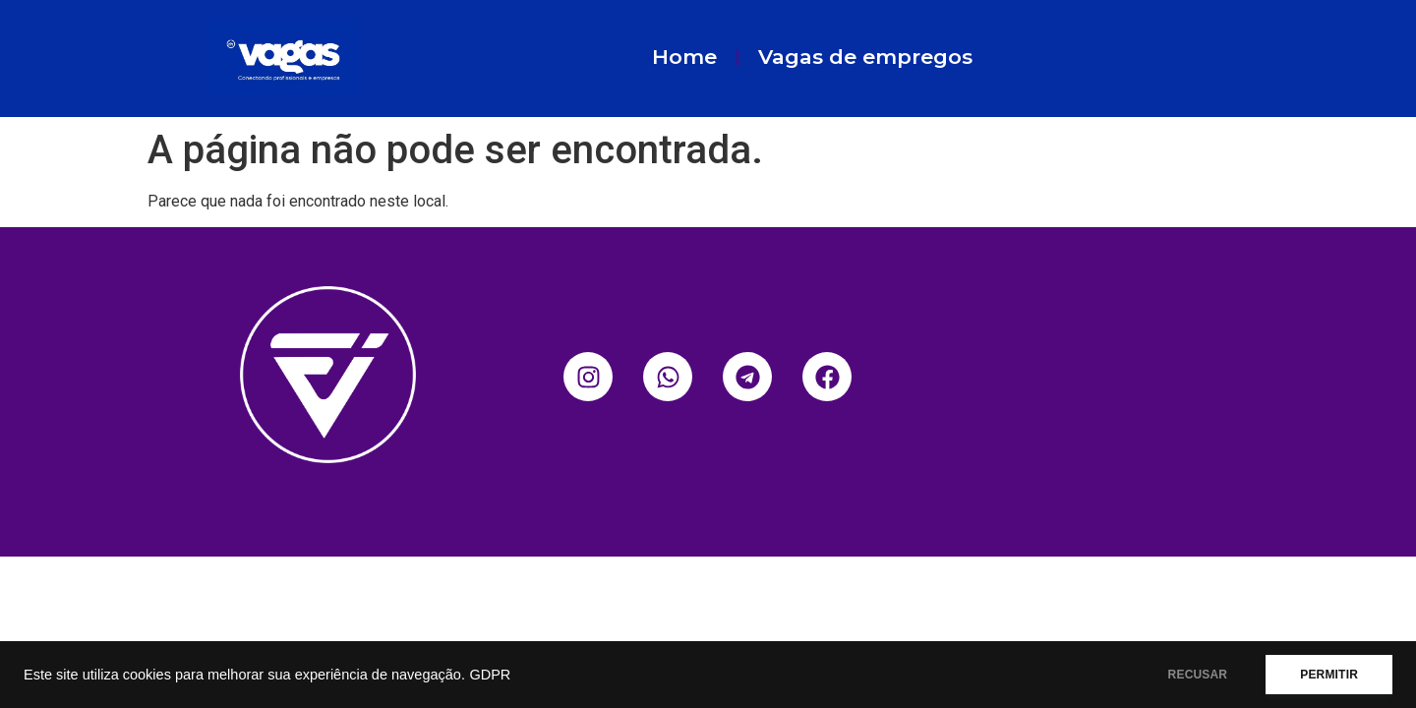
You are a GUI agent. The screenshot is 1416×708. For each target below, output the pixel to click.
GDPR (489, 674)
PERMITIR (1329, 674)
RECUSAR (1198, 674)
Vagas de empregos (865, 56)
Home (684, 56)
